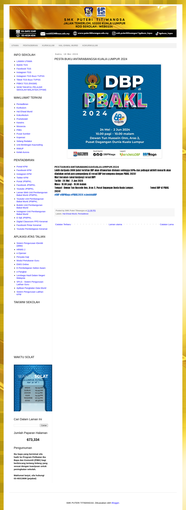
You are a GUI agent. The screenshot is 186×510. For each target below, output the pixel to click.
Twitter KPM (22, 177)
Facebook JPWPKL (26, 185)
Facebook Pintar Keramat (29, 225)
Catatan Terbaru (63, 224)
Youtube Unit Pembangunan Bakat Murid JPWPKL (30, 200)
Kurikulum (21, 107)
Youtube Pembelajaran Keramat (32, 229)
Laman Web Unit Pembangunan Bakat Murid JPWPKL (32, 193)
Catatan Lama (167, 224)
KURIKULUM (48, 45)
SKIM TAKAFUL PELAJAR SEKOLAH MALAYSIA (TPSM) (31, 88)
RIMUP (20, 148)
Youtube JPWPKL (25, 189)
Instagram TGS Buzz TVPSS (30, 76)
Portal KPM (22, 166)
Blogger (115, 503)
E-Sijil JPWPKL (24, 217)
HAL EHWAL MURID (68, 45)
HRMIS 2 (21, 249)
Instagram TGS (24, 72)
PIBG (19, 130)
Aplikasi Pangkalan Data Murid (31, 288)
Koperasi (21, 137)
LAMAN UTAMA (24, 61)
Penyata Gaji (23, 257)
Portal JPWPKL (24, 181)
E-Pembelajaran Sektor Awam (31, 268)
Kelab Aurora (23, 152)
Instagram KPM (24, 174)
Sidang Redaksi (24, 141)
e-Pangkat (21, 271)
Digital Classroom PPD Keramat (32, 221)
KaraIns (20, 122)
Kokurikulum (23, 115)
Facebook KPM (24, 170)
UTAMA (15, 45)
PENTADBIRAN (30, 45)
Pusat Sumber (23, 133)
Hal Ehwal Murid (69, 214)
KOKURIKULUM (90, 45)
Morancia (21, 126)
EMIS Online (23, 264)
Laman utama (115, 224)
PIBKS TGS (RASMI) (27, 83)
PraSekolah (22, 119)
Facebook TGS (24, 68)
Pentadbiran (83, 214)
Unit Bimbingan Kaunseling (30, 145)
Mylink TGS (22, 65)
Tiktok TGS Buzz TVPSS (29, 79)
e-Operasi (21, 253)
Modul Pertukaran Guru (28, 260)
